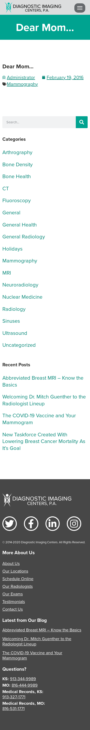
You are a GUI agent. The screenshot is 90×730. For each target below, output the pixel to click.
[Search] (82, 122)
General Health (19, 224)
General (11, 212)
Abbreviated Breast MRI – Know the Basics (42, 381)
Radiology (14, 308)
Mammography (22, 84)
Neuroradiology (20, 284)
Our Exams (12, 594)
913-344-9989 (23, 679)
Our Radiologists (17, 586)
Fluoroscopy (16, 200)
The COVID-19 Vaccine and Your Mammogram (39, 419)
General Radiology (23, 236)
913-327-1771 (13, 697)
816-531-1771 (13, 708)
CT (5, 188)
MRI (6, 272)
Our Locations (15, 571)
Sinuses (11, 320)
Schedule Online (17, 579)
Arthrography (17, 152)
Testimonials (13, 601)
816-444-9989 (25, 685)
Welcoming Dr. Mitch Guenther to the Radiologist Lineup (44, 400)
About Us (11, 563)
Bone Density (17, 164)
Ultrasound (14, 333)
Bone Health (16, 176)
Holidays (12, 248)
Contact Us (12, 609)
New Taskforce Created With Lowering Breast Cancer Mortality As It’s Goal (43, 441)
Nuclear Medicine (22, 296)
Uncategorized (19, 344)
